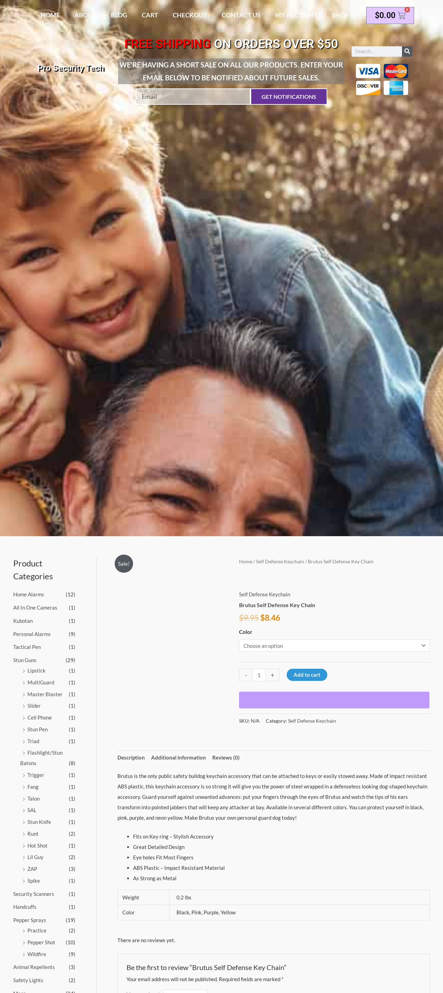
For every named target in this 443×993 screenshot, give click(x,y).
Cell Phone (39, 717)
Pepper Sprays (29, 920)
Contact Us (241, 15)
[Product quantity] (259, 675)
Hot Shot (37, 845)
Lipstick (36, 670)
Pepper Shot (41, 942)
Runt (33, 834)
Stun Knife (39, 822)
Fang (33, 787)
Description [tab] (131, 757)
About (85, 15)
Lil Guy (35, 857)
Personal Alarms (32, 634)
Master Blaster (45, 694)
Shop (340, 15)
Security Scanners (33, 894)
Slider (34, 705)
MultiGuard (40, 682)
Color (245, 632)
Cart (150, 15)
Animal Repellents (34, 967)
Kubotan (23, 621)
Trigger (35, 775)
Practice (37, 930)
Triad (33, 741)
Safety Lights (28, 980)
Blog (119, 15)
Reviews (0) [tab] (226, 757)
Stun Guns (24, 660)
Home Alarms (28, 594)
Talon (33, 798)
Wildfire (36, 954)
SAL (31, 810)
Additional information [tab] (178, 757)
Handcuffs (24, 907)
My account (296, 15)
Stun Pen (37, 729)
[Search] (407, 51)
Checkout (190, 15)
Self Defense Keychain (280, 561)
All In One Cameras (35, 607)
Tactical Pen (27, 647)
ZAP (32, 869)
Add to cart (307, 675)
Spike (33, 880)
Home (50, 15)
